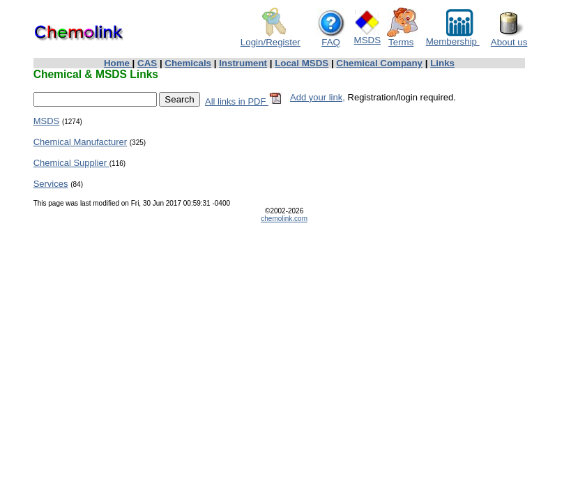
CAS (147, 63)
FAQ (332, 38)
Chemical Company (379, 63)
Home (118, 63)
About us (509, 38)
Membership (453, 37)
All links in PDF (243, 101)
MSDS (367, 35)
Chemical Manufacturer (80, 142)
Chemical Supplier (71, 163)
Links (442, 63)
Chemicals (188, 63)
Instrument (243, 63)
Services (50, 183)
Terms (402, 38)
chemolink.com (284, 218)
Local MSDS (301, 63)
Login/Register (270, 38)
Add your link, (317, 97)
